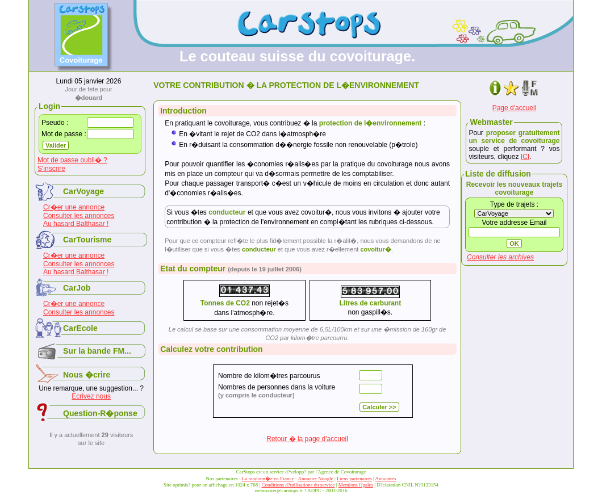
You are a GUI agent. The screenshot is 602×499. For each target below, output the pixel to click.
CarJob (76, 287)
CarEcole (80, 328)
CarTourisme (87, 239)
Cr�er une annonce (73, 207)
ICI (525, 157)
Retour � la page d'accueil (307, 439)
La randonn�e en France (268, 478)
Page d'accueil (514, 108)
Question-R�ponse (100, 413)
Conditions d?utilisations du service (298, 485)
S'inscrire (51, 169)
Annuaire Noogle (315, 478)
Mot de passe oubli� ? (72, 160)
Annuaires (385, 478)
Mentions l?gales (355, 485)
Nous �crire (86, 374)
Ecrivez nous (91, 396)
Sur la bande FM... (97, 350)
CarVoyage (83, 191)
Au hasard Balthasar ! (75, 224)
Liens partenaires (354, 478)
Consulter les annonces (78, 216)
